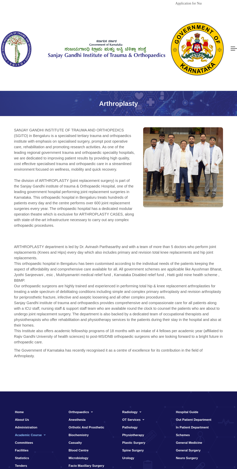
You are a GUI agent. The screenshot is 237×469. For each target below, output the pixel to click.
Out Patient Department (193, 420)
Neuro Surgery (187, 458)
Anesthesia (77, 420)
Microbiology (78, 458)
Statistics (22, 458)
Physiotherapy (133, 435)
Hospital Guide (187, 412)
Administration (26, 427)
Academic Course (31, 435)
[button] (38, 435)
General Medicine (189, 443)
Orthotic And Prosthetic (86, 427)
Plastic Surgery (133, 443)
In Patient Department (192, 427)
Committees (24, 443)
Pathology (130, 427)
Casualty (75, 443)
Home (19, 412)
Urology (128, 458)
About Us (22, 420)
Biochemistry (79, 435)
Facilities (22, 450)
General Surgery (188, 450)
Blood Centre (79, 450)
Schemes (183, 435)
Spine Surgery (133, 450)
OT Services (134, 419)
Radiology (132, 412)
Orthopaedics (82, 412)
